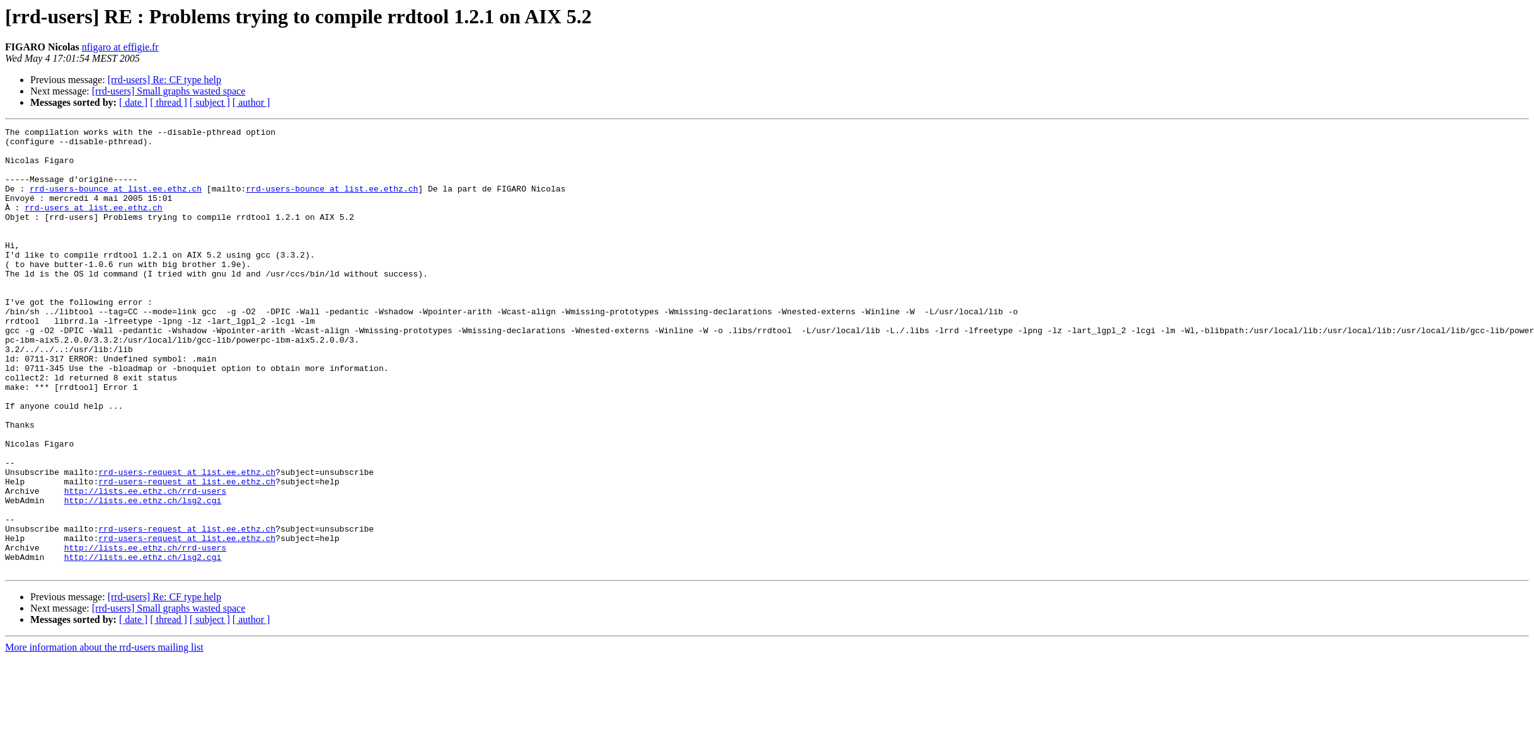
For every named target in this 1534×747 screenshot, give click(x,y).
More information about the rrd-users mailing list (104, 736)
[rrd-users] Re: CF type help (164, 79)
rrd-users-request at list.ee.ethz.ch (186, 541)
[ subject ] (210, 102)
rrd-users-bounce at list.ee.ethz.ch (116, 201)
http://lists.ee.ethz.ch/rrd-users (145, 564)
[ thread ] (168, 102)
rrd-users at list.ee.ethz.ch (93, 224)
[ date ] (133, 102)
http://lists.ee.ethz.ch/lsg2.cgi (143, 575)
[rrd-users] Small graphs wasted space (168, 91)
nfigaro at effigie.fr (120, 47)
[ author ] (251, 102)
